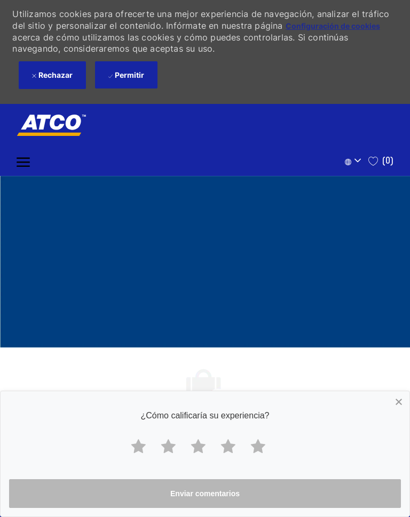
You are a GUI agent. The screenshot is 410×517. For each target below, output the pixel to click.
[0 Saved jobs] (380, 161)
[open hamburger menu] (23, 161)
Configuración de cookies (333, 25)
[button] (354, 161)
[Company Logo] (46, 125)
